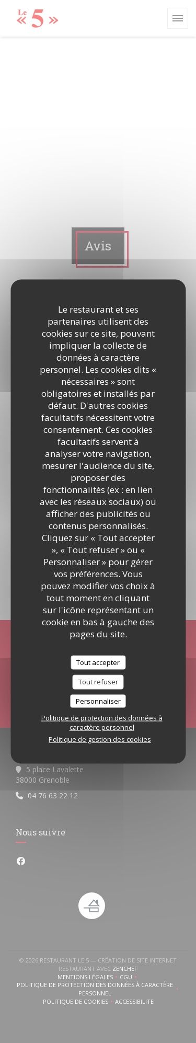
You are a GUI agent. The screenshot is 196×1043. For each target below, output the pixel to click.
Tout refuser (98, 681)
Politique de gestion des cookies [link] (100, 739)
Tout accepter (98, 662)
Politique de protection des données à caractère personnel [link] (102, 722)
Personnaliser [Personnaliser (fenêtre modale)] (98, 700)
